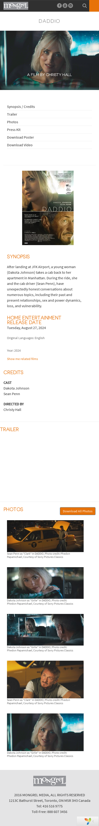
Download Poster (20, 137)
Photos (12, 122)
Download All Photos (77, 511)
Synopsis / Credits (21, 106)
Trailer (12, 114)
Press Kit (13, 129)
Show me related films (22, 359)
